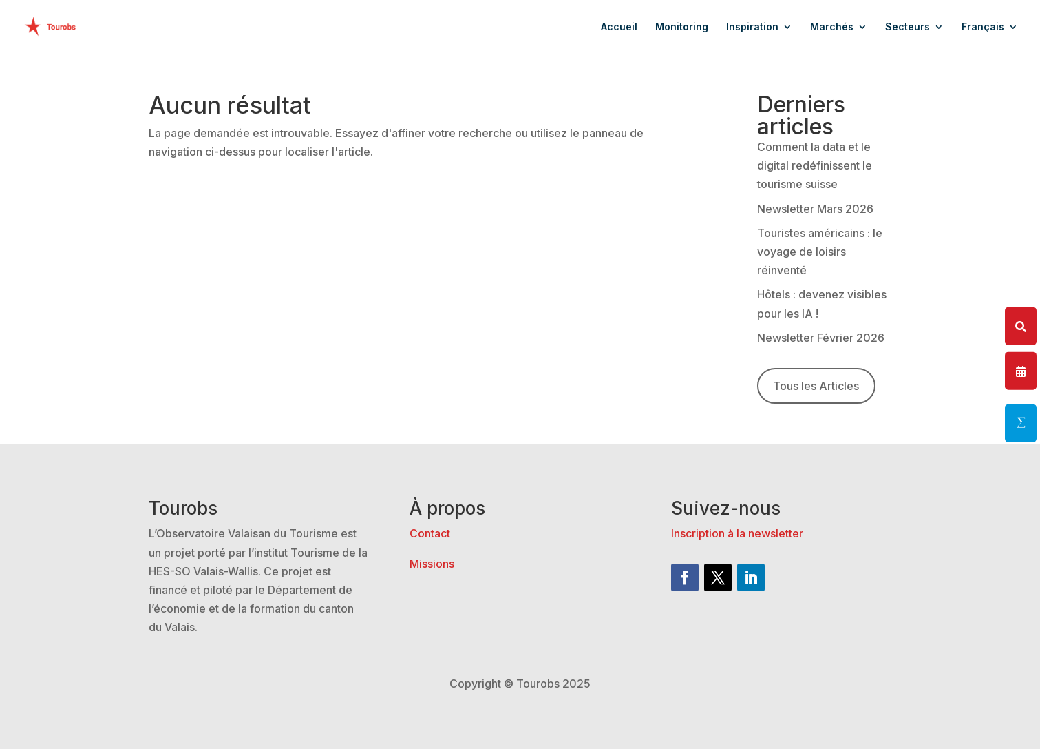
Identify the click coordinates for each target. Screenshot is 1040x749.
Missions (432, 564)
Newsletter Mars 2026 (815, 209)
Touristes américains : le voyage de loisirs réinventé (819, 251)
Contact (430, 533)
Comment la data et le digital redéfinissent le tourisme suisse (814, 165)
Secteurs (907, 27)
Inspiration (752, 27)
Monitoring (681, 27)
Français (983, 27)
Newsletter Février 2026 (820, 338)
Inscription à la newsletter (737, 533)
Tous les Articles (816, 386)
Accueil (619, 27)
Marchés (831, 27)
